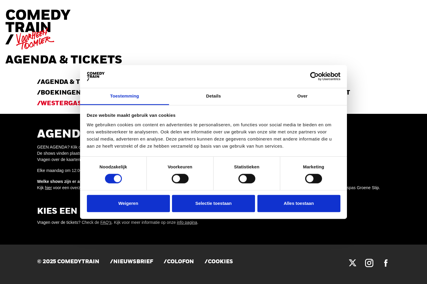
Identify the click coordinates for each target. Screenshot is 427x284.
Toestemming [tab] (124, 95)
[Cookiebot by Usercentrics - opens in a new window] (314, 76)
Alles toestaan (299, 203)
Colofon (180, 262)
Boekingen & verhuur (81, 93)
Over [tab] (302, 95)
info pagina (187, 222)
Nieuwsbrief (133, 262)
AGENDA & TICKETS (72, 82)
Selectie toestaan (213, 203)
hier (48, 187)
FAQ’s (106, 222)
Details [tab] (213, 95)
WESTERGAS (61, 103)
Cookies (220, 262)
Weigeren (128, 203)
